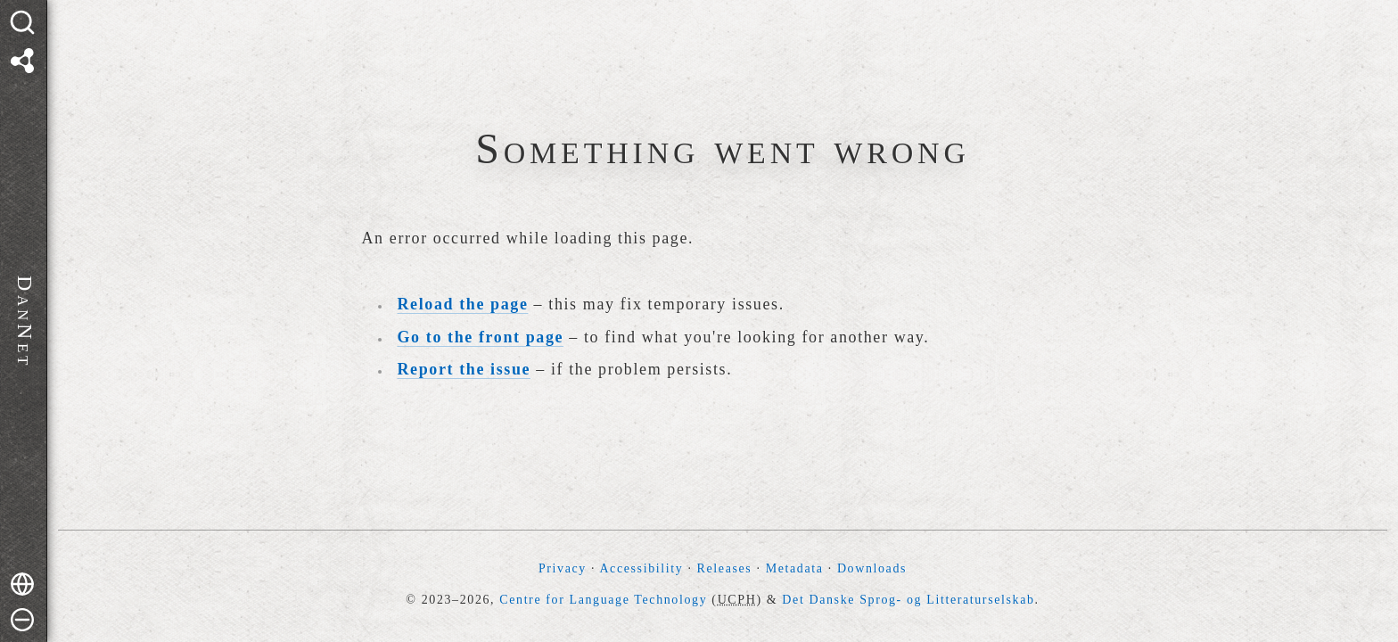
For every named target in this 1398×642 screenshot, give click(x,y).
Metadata (795, 568)
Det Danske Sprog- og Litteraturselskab (908, 599)
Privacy (563, 568)
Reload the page (463, 304)
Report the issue (464, 369)
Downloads (872, 568)
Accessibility (641, 568)
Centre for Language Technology (603, 599)
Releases (724, 568)
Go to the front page (481, 337)
